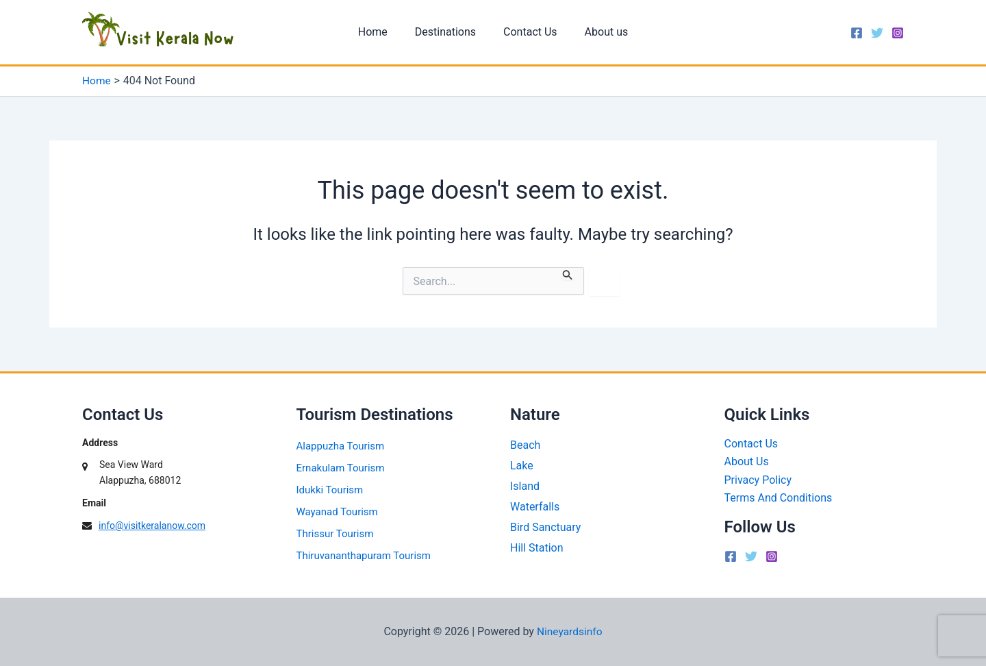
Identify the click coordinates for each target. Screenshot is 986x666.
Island (525, 484)
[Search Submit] (567, 273)
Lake (521, 464)
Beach (525, 444)
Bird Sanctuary (545, 523)
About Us (746, 461)
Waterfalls (534, 503)
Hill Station (537, 543)
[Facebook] (856, 33)
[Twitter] (877, 33)
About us (598, 31)
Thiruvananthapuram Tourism (363, 555)
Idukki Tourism (330, 489)
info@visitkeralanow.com (152, 525)
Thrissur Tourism (335, 533)
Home (381, 31)
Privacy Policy (758, 479)
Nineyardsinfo (569, 631)
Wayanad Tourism (337, 511)
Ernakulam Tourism (340, 467)
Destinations (448, 31)
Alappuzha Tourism (340, 445)
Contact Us (528, 31)
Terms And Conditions (778, 497)
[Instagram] (898, 33)
